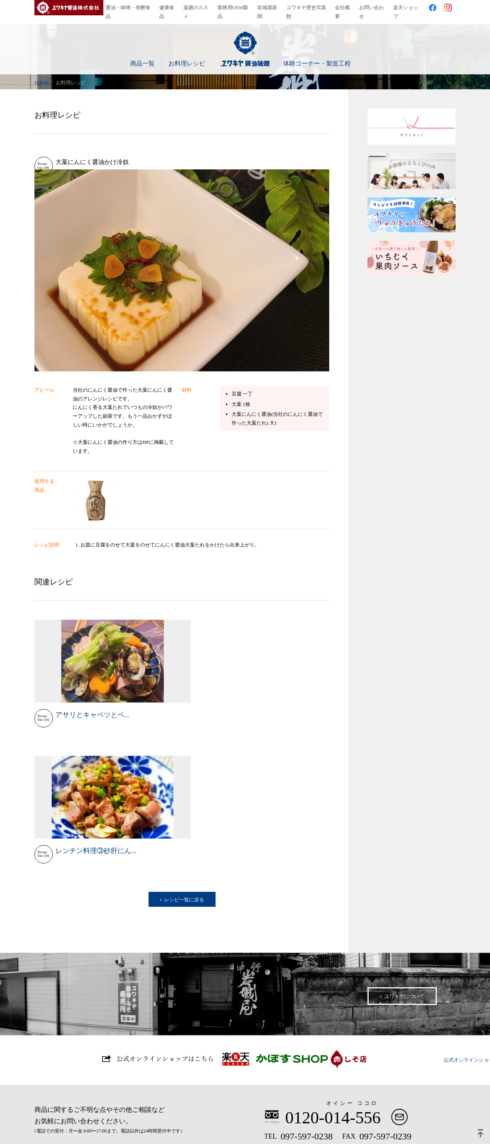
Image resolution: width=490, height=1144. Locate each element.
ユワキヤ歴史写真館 (308, 7)
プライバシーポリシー (42, 1120)
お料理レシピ (186, 56)
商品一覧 (142, 56)
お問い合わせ (374, 7)
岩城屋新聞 (269, 7)
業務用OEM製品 (235, 7)
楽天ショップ (408, 7)
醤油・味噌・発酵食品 (130, 7)
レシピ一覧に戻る (184, 755)
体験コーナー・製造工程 (317, 56)
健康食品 (169, 7)
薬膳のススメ (198, 7)
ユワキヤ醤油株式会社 (68, 7)
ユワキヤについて (404, 851)
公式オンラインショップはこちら (245, 917)
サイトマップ (97, 1120)
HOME (41, 74)
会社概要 (344, 7)
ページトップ (480, 1134)
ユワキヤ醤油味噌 (245, 41)
